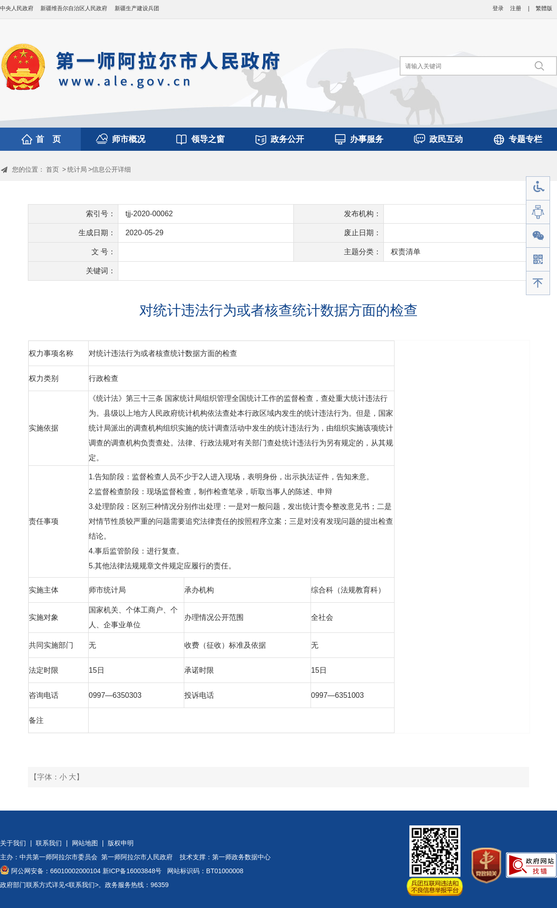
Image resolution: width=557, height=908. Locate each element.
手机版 (538, 259)
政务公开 (287, 139)
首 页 (48, 139)
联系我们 (49, 843)
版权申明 (121, 843)
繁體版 (544, 8)
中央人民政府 (16, 8)
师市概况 (128, 139)
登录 (498, 8)
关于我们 (13, 843)
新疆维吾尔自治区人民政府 (73, 8)
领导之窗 (208, 139)
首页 (52, 169)
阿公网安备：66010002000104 (56, 871)
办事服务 (366, 139)
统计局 (77, 169)
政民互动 (446, 139)
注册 (515, 8)
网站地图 (85, 843)
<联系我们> (81, 885)
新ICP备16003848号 (132, 871)
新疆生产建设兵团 (137, 8)
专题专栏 (525, 139)
